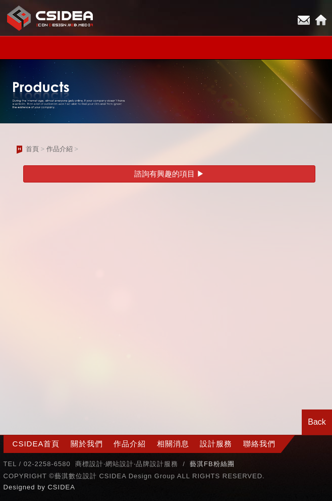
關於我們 (87, 443)
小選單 (166, 48)
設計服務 (216, 443)
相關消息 (173, 443)
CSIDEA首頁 (36, 443)
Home (321, 20)
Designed (21, 487)
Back (317, 422)
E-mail (304, 20)
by (42, 487)
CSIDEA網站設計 (50, 18)
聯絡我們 (259, 443)
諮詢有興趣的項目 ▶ (169, 173)
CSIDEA (61, 487)
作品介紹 (59, 149)
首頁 (32, 149)
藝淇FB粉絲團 (212, 464)
